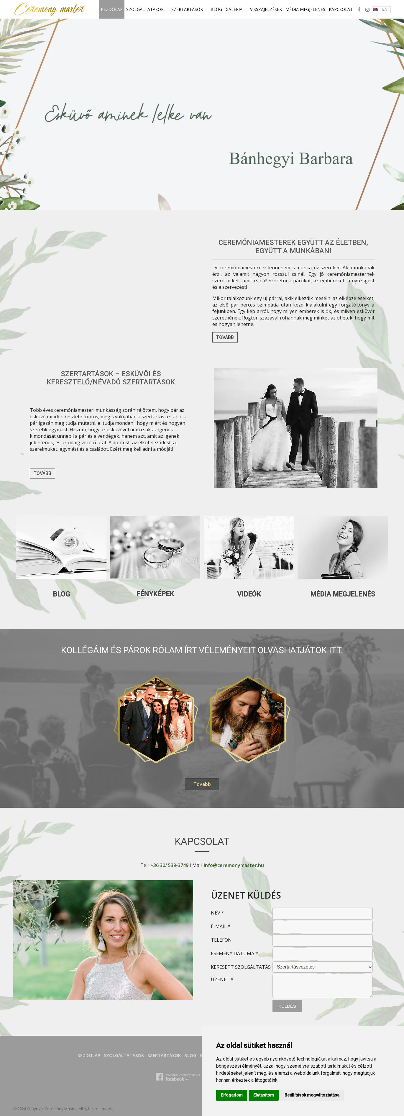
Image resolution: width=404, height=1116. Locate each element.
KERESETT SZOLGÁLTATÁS (241, 967)
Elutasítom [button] (263, 1095)
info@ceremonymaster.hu (234, 865)
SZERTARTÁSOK (189, 9)
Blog (216, 9)
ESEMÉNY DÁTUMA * (234, 953)
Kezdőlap (112, 9)
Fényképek (155, 594)
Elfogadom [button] (232, 1095)
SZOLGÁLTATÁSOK (147, 9)
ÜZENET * (222, 979)
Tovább (225, 337)
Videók (249, 594)
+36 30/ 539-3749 (169, 865)
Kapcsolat (341, 9)
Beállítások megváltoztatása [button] (312, 1095)
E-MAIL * (221, 926)
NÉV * (217, 912)
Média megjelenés (305, 9)
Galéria (236, 9)
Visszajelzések (266, 9)
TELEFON (221, 940)
